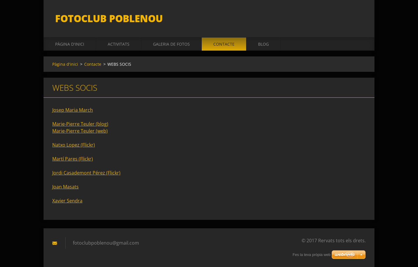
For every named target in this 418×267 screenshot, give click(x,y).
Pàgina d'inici (69, 44)
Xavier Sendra (67, 200)
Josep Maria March (72, 110)
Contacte (224, 44)
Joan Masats (65, 187)
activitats (118, 44)
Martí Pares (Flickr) (72, 159)
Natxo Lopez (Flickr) (73, 145)
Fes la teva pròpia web (312, 254)
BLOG (263, 44)
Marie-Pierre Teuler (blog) (80, 124)
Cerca (359, 17)
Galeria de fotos (171, 44)
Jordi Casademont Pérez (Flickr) (86, 173)
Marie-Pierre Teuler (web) (80, 131)
